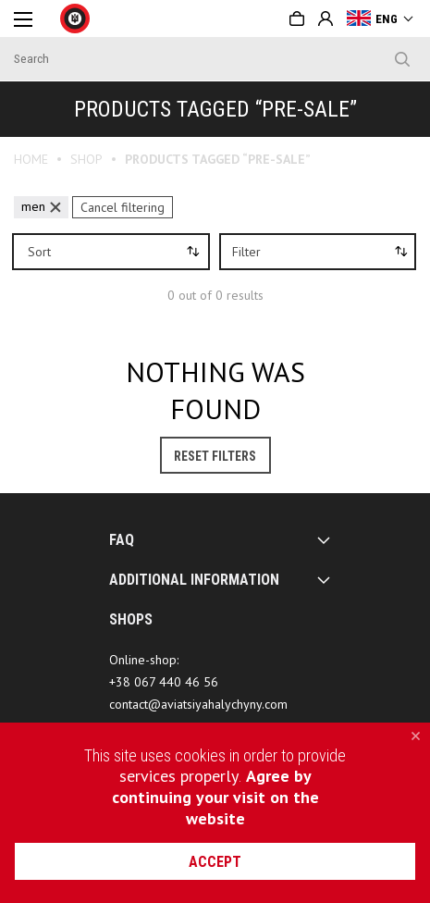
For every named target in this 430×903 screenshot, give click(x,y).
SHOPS (131, 619)
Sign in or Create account (325, 18)
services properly (179, 775)
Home (31, 159)
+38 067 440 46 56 (163, 682)
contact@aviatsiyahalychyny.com (198, 704)
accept (215, 862)
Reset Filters (215, 456)
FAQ (121, 540)
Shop (86, 159)
